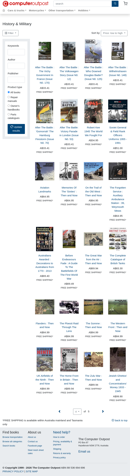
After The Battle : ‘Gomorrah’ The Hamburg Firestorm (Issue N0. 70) (44, 135)
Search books (9, 446)
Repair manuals (13, 99)
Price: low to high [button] (113, 33)
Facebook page (35, 446)
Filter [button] (9, 33)
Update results (16, 129)
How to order (59, 437)
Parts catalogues (13, 116)
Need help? (61, 432)
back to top (119, 420)
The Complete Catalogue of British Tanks (118, 259)
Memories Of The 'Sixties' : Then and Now (69, 191)
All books (14, 92)
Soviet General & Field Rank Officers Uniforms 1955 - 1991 (118, 135)
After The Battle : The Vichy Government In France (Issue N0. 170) (44, 75)
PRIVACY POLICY (13, 471)
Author (11, 59)
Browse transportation (13, 437)
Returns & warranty (62, 453)
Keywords (13, 45)
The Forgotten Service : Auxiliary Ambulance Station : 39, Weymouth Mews (118, 199)
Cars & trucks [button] (16, 10)
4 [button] (76, 411)
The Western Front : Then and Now (117, 327)
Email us (84, 451)
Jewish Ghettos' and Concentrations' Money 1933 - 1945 (118, 383)
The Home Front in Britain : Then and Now (69, 379)
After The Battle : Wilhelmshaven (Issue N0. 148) (117, 71)
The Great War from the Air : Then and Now (93, 259)
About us (32, 437)
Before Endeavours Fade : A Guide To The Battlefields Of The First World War (69, 267)
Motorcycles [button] (36, 10)
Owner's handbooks (14, 108)
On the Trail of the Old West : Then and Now (93, 191)
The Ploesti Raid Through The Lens (69, 327)
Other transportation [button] (61, 10)
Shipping (57, 449)
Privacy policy (59, 457)
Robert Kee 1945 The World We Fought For (93, 131)
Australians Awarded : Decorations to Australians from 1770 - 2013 (44, 263)
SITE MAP (32, 471)
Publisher (13, 73)
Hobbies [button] (83, 10)
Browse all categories (12, 441)
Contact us (33, 441)
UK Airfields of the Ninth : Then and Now (45, 379)
